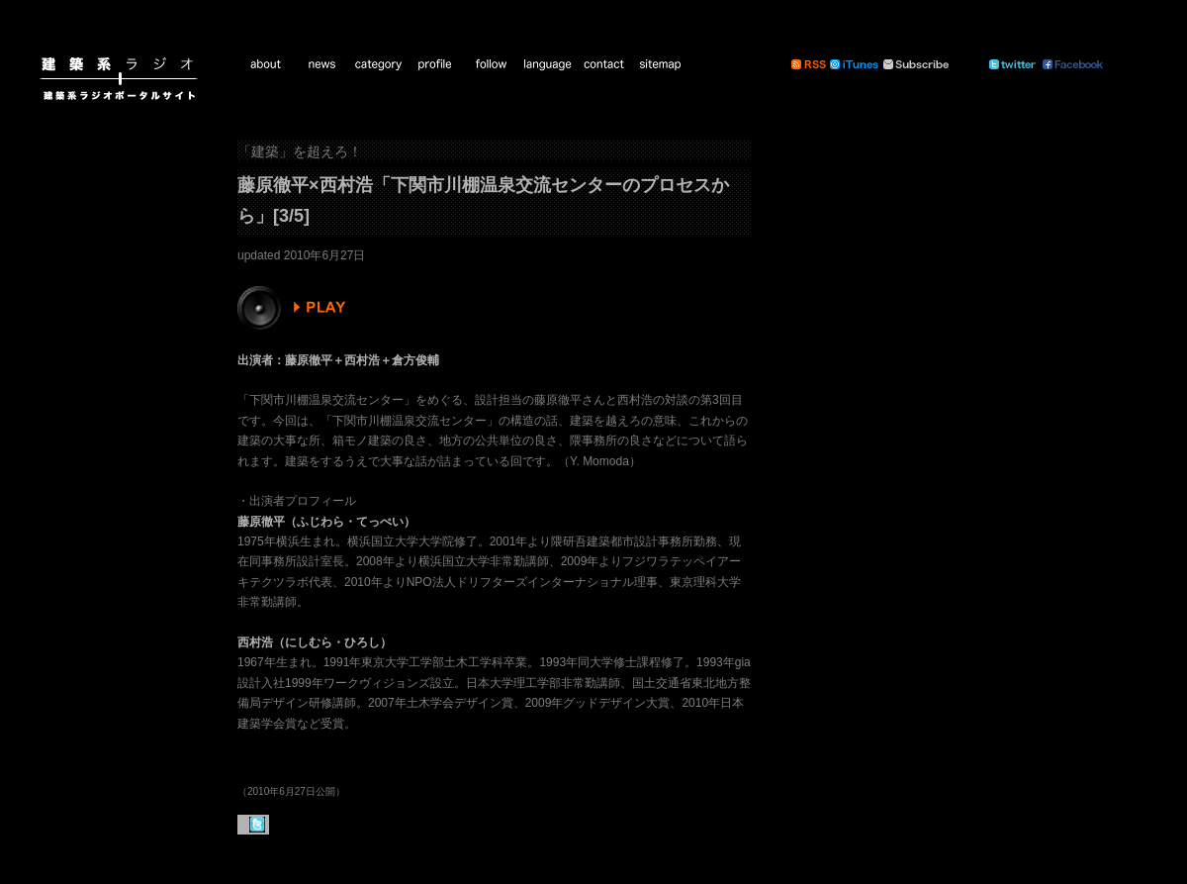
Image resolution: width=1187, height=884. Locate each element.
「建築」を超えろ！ (299, 151)
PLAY (294, 308)
